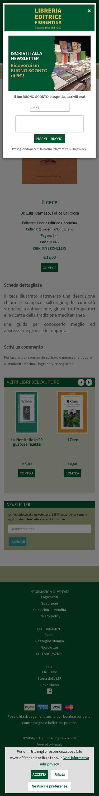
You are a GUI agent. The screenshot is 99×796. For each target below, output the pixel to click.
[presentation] (49, 124)
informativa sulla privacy (69, 149)
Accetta (39, 774)
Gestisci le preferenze (49, 786)
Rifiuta (60, 774)
